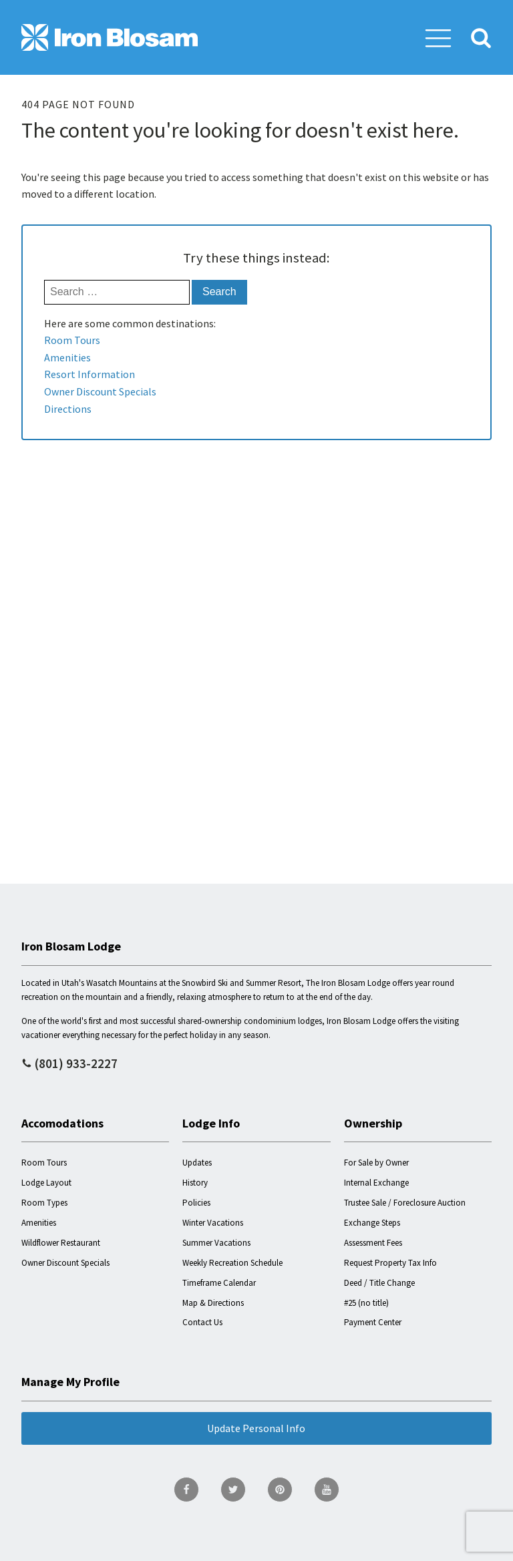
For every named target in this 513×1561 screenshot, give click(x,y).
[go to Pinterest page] (279, 1489)
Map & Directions (213, 1303)
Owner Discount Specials (100, 391)
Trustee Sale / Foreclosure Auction (405, 1202)
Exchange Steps (372, 1222)
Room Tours (72, 340)
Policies (196, 1202)
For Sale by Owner (376, 1162)
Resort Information (89, 374)
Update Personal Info (256, 1428)
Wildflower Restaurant (60, 1242)
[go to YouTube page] (326, 1489)
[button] (438, 37)
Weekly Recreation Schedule (232, 1262)
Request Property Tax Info (390, 1262)
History (195, 1182)
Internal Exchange (376, 1182)
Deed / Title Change (379, 1282)
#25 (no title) (366, 1303)
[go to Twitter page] (233, 1489)
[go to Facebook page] (186, 1489)
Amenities (67, 357)
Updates (197, 1162)
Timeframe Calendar (219, 1282)
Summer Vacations (216, 1242)
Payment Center (372, 1322)
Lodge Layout (46, 1182)
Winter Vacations (212, 1222)
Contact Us (202, 1322)
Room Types (44, 1202)
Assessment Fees (373, 1242)
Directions (68, 408)
